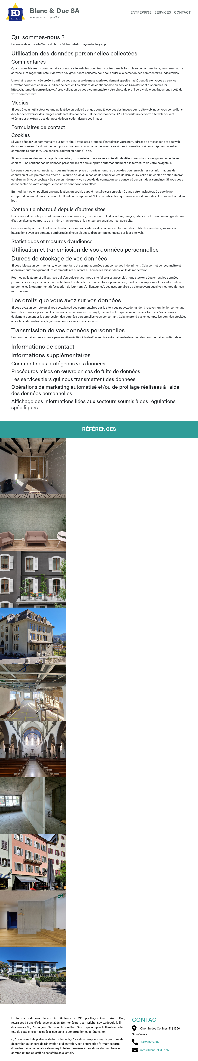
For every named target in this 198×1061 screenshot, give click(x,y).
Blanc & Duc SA (55, 10)
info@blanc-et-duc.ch (154, 1050)
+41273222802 (149, 1042)
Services (162, 12)
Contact (182, 12)
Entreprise (140, 12)
